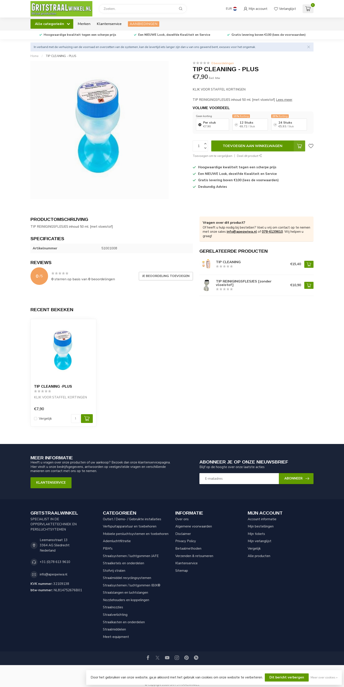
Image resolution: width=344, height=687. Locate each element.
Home (34, 56)
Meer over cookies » (324, 677)
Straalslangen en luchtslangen (125, 592)
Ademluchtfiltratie (117, 541)
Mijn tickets (256, 534)
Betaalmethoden (188, 548)
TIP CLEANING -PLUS (53, 386)
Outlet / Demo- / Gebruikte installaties (132, 519)
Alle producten (259, 556)
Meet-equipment (116, 637)
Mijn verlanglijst (259, 541)
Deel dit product (249, 156)
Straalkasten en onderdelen (124, 622)
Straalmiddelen (114, 629)
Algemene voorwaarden (193, 526)
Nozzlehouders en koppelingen (126, 600)
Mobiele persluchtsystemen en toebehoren (135, 534)
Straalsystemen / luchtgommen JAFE (131, 556)
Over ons (182, 519)
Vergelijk (45, 419)
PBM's (108, 548)
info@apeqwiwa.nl (242, 231)
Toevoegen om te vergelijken (212, 156)
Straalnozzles (113, 607)
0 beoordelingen (222, 63)
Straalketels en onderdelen (123, 563)
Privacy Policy (185, 541)
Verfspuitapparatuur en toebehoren (129, 526)
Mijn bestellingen (261, 526)
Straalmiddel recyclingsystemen (127, 578)
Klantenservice (109, 23)
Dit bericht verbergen (286, 677)
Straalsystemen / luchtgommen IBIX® (131, 585)
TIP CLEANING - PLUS (61, 56)
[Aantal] (75, 418)
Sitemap (181, 570)
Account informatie (262, 519)
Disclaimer (183, 534)
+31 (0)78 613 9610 (55, 562)
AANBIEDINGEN (144, 23)
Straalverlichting (115, 614)
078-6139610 (272, 231)
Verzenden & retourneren (194, 556)
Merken (84, 23)
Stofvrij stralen (114, 570)
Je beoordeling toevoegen (166, 276)
